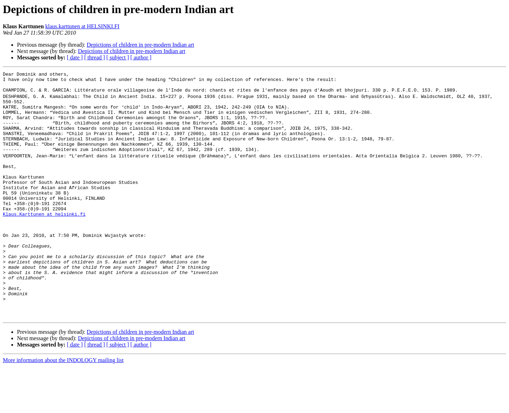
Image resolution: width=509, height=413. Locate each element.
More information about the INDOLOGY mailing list (63, 407)
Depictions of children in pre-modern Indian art (140, 45)
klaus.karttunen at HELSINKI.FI (82, 26)
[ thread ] (94, 57)
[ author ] (141, 57)
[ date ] (75, 57)
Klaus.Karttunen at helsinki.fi (44, 240)
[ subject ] (117, 57)
